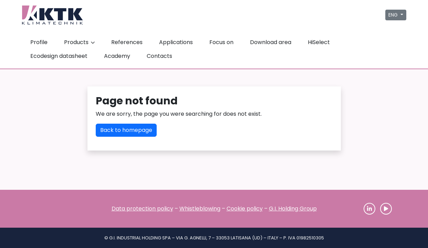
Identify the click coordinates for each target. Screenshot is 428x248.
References (127, 42)
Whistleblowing (199, 209)
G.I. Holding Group (293, 209)
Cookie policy (245, 209)
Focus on (221, 42)
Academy (117, 56)
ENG (393, 14)
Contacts (159, 56)
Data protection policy (142, 209)
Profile (39, 42)
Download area (270, 42)
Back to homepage (126, 130)
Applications (176, 42)
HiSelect (319, 42)
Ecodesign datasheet (58, 56)
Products (80, 42)
